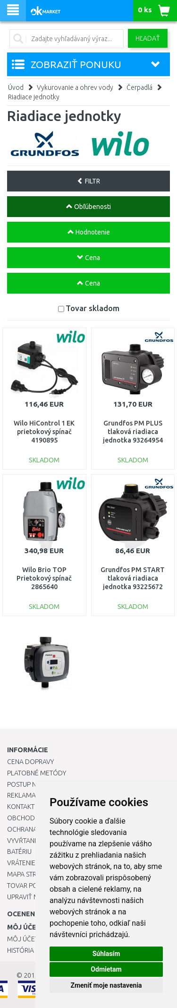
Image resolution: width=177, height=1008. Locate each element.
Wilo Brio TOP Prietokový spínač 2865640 (44, 578)
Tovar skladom (92, 308)
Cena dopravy (30, 761)
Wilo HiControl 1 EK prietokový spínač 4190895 (44, 431)
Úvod (16, 87)
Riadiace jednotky (33, 97)
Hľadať (147, 38)
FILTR (88, 181)
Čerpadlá (139, 87)
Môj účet (22, 939)
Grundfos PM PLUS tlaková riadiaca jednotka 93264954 (133, 431)
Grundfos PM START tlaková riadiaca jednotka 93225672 (133, 578)
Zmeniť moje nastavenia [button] (106, 985)
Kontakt (20, 806)
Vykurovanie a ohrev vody (75, 87)
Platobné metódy (36, 773)
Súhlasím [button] (106, 953)
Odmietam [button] (106, 969)
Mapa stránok (30, 874)
